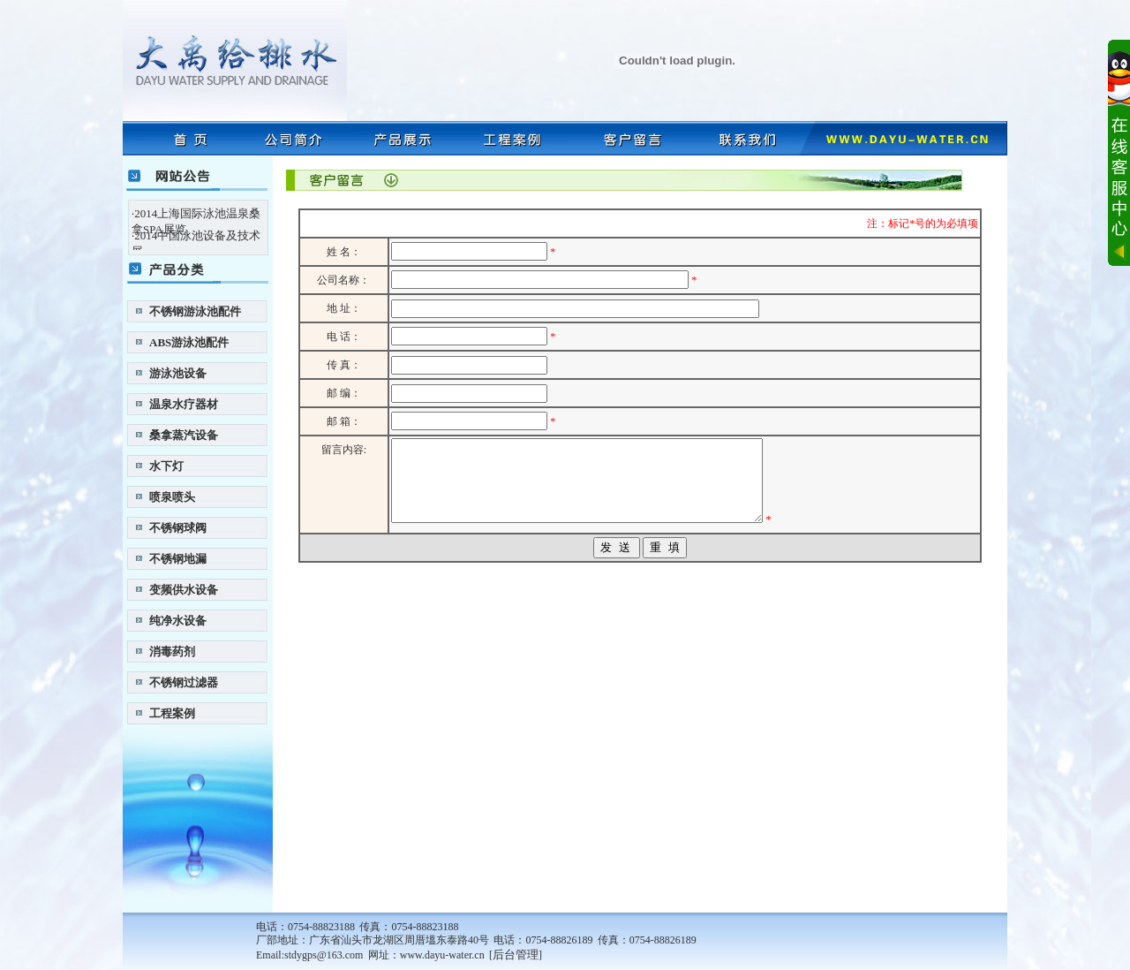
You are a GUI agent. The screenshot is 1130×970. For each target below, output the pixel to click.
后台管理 (516, 954)
